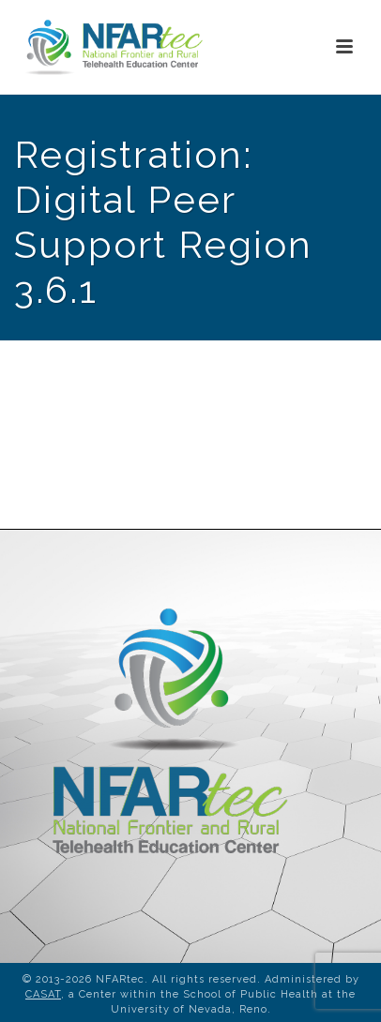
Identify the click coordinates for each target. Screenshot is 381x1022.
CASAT (43, 994)
